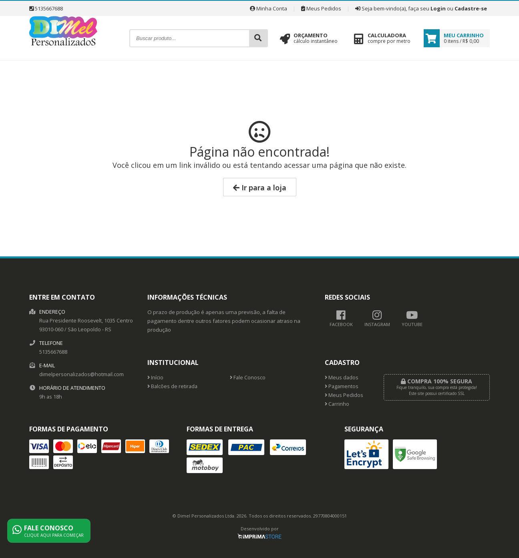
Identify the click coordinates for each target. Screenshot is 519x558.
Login (438, 8)
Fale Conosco (248, 377)
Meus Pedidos (321, 8)
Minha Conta (268, 8)
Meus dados (341, 377)
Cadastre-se (471, 8)
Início (155, 377)
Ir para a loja (259, 187)
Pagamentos (341, 386)
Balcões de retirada (172, 386)
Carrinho (337, 404)
